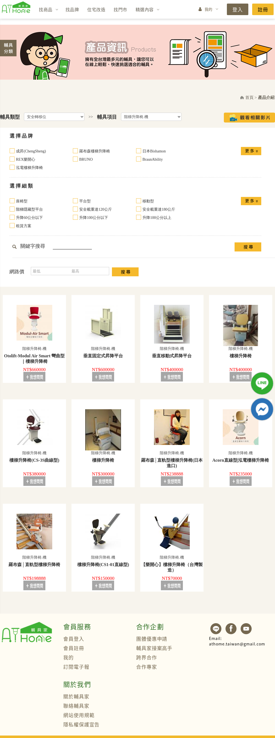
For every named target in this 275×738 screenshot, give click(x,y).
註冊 (263, 9)
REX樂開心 (25, 159)
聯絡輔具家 (76, 705)
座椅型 (22, 201)
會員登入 (73, 638)
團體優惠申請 (151, 638)
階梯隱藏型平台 (29, 209)
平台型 (85, 201)
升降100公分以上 (156, 218)
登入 (237, 9)
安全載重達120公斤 (95, 209)
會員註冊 (73, 647)
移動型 (148, 201)
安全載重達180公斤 (158, 209)
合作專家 (146, 666)
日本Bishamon (154, 151)
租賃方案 (23, 226)
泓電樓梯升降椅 (29, 168)
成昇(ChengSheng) (31, 151)
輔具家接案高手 (154, 647)
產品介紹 (266, 97)
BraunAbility (152, 159)
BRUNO (86, 159)
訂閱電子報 (76, 666)
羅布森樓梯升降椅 (94, 151)
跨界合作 (146, 657)
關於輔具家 (76, 696)
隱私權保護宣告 (81, 724)
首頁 (249, 97)
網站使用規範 (78, 714)
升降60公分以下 (29, 218)
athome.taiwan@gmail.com (237, 641)
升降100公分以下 (93, 218)
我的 (209, 9)
